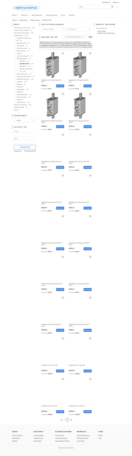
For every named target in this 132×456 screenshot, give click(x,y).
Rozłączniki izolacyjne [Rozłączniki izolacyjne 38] (23, 79)
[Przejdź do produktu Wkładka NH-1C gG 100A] (52, 350)
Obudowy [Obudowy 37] (20, 81)
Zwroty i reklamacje (17, 435)
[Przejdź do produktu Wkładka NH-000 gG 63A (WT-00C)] (80, 268)
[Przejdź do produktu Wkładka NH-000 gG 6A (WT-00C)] (52, 309)
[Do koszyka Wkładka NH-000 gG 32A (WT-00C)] (88, 208)
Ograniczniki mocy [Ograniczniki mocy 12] (22, 74)
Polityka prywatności (82, 438)
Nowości (16, 110)
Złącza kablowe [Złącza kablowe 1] (21, 51)
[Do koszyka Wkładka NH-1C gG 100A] (60, 371)
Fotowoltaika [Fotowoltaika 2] (20, 45)
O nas (99, 438)
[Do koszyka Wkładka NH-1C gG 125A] (88, 371)
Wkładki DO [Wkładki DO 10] (23, 66)
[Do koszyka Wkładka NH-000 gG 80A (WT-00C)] (88, 330)
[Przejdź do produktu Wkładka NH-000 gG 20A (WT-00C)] (80, 146)
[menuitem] (16, 15)
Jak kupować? (80, 441)
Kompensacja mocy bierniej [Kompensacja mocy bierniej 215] (22, 28)
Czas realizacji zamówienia (62, 441)
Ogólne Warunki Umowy (83, 435)
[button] (63, 53)
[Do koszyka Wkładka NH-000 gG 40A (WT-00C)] (88, 248)
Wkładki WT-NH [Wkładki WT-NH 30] (24, 63)
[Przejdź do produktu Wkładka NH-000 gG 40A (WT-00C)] (80, 228)
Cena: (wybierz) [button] (72, 29)
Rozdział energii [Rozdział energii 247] (18, 35)
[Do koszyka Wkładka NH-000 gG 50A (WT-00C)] (60, 289)
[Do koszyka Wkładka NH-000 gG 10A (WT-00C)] (88, 126)
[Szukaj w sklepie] (94, 7)
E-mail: (16, 131)
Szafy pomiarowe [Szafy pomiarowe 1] (22, 48)
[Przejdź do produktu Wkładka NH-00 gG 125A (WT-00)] (52, 65)
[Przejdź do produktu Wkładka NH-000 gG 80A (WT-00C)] (80, 309)
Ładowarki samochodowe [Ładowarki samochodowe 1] (21, 30)
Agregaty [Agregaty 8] (19, 84)
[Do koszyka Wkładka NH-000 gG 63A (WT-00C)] (88, 289)
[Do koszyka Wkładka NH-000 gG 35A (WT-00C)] (60, 248)
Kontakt (100, 435)
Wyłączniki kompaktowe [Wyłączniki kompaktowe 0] (24, 76)
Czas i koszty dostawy (61, 438)
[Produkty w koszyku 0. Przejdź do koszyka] (118, 6)
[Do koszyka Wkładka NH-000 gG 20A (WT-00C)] (88, 167)
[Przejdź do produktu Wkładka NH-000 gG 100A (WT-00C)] (52, 106)
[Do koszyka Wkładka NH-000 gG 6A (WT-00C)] (60, 330)
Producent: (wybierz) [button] (48, 29)
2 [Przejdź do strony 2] (67, 420)
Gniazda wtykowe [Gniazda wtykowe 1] (22, 97)
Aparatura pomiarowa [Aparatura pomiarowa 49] (20, 105)
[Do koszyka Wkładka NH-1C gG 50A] (88, 411)
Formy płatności (59, 435)
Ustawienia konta (38, 438)
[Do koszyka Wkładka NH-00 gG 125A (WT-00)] (60, 85)
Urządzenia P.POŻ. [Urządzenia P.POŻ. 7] (19, 107)
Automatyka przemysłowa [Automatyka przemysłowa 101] (21, 33)
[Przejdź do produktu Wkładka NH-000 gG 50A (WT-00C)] (52, 268)
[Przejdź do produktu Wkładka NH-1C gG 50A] (80, 391)
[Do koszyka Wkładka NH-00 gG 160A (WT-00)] (88, 85)
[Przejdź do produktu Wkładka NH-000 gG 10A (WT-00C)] (80, 106)
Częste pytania (16, 438)
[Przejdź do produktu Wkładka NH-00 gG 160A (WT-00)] (80, 65)
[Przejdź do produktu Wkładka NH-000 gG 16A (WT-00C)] (52, 146)
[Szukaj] (112, 7)
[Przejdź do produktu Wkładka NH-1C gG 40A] (52, 391)
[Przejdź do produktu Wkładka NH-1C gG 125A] (80, 350)
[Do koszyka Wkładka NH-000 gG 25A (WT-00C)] (60, 208)
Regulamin (15, 441)
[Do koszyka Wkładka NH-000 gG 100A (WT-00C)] (60, 126)
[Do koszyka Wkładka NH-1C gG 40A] (60, 411)
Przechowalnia (37, 441)
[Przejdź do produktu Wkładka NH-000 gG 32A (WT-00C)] (80, 187)
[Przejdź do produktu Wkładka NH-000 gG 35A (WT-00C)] (52, 228)
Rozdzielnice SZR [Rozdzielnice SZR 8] (21, 43)
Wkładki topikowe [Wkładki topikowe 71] (22, 58)
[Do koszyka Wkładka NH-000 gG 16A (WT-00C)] (60, 167)
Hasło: (16, 138)
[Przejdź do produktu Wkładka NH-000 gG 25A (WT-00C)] (52, 187)
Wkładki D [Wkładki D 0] (23, 61)
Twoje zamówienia (38, 435)
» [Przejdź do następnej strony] (70, 420)
